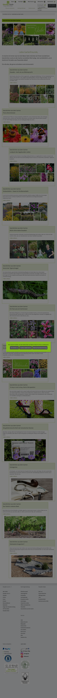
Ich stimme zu (14, 348)
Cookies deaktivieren (25, 348)
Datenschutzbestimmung (40, 348)
